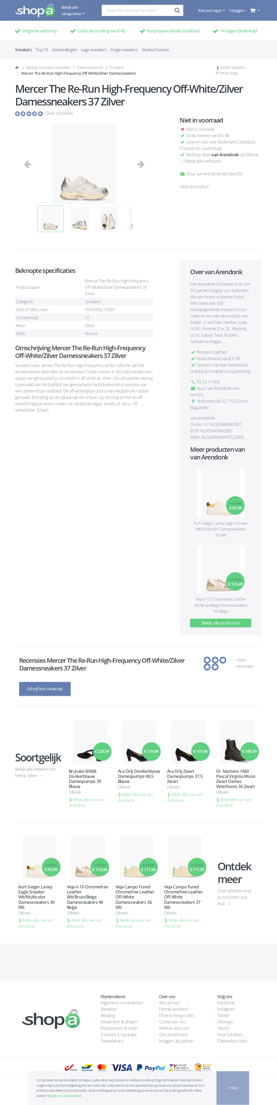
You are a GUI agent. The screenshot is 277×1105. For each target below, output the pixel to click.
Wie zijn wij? (169, 1003)
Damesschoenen (90, 67)
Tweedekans (112, 1041)
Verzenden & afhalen (119, 1022)
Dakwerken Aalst (232, 1041)
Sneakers (116, 67)
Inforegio (225, 1022)
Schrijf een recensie (45, 689)
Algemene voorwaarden (122, 1003)
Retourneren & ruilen (119, 1028)
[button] (254, 10)
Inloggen (237, 10)
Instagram (226, 1009)
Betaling (108, 1015)
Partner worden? (174, 1009)
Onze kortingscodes (176, 1015)
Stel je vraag (228, 72)
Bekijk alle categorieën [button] (71, 10)
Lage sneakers (94, 50)
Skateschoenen (155, 50)
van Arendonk (224, 155)
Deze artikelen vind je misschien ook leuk (234, 897)
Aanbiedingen (64, 50)
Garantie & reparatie (119, 1034)
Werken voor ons (174, 1028)
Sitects (223, 1028)
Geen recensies (59, 113)
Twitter (223, 1015)
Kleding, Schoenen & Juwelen (48, 67)
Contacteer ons (172, 1022)
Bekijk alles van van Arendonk (86, 802)
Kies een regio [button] (210, 10)
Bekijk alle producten (221, 623)
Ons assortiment (173, 1034)
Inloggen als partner (176, 1041)
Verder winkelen (232, 67)
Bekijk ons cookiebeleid (65, 1095)
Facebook (226, 1003)
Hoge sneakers (124, 50)
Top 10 (42, 50)
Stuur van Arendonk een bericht (211, 174)
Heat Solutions (230, 1034)
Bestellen (109, 1009)
